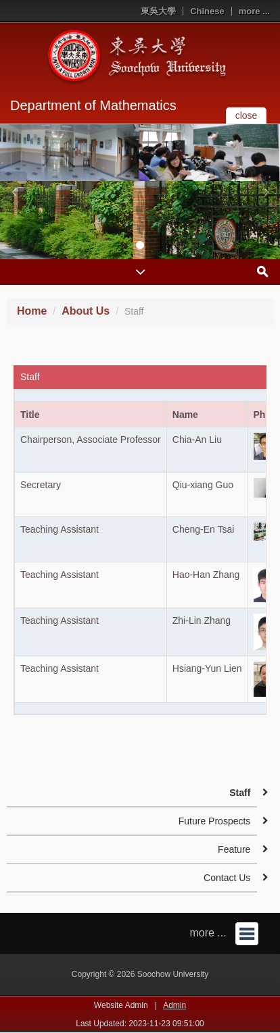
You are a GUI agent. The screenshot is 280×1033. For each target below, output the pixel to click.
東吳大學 (158, 11)
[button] (13, 191)
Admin (174, 1005)
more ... (254, 11)
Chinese (207, 11)
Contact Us (227, 877)
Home (32, 311)
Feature (234, 849)
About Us (86, 311)
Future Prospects (215, 821)
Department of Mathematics (93, 105)
